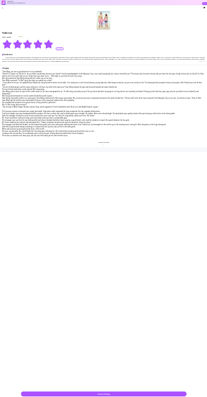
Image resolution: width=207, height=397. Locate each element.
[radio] (7, 44)
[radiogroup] (28, 44)
